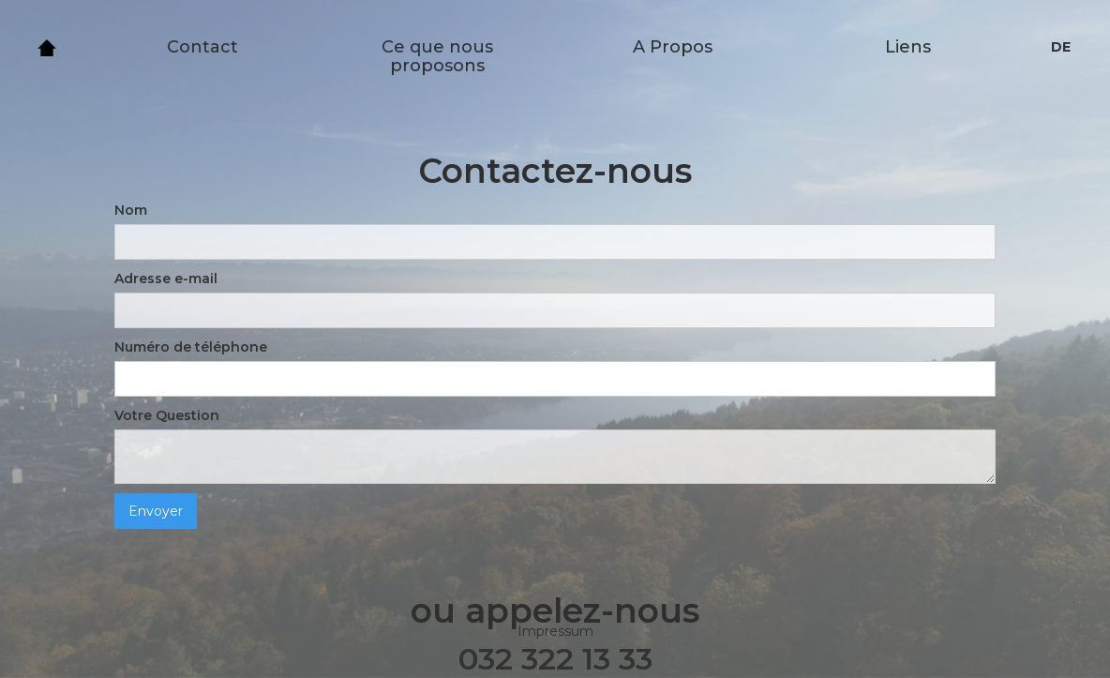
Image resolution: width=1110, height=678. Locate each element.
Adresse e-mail (166, 278)
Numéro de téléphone (190, 347)
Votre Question (166, 415)
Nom (130, 210)
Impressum (555, 631)
